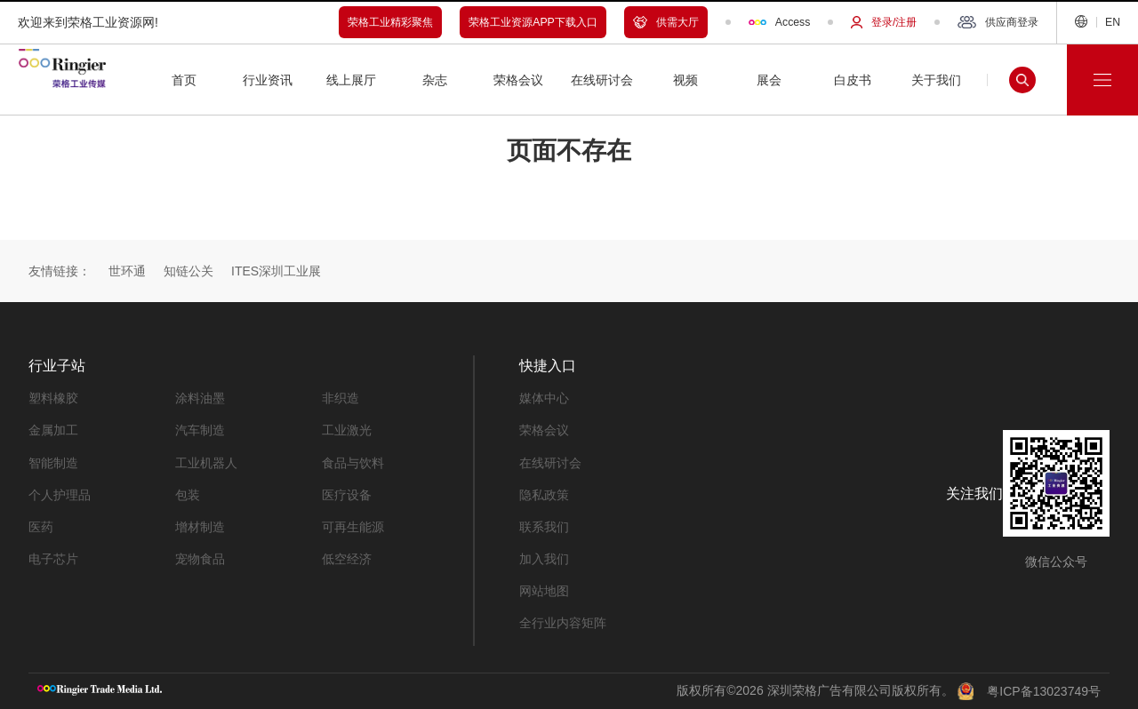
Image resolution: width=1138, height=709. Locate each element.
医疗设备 (347, 494)
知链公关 (188, 271)
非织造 (340, 398)
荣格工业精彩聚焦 (390, 22)
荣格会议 (544, 430)
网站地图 (544, 590)
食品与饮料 (353, 462)
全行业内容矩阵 (562, 622)
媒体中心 (544, 398)
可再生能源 (353, 526)
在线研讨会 (550, 462)
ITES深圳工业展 (276, 271)
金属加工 (53, 430)
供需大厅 (666, 22)
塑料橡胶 (53, 398)
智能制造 (53, 462)
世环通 (127, 271)
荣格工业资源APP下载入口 (533, 22)
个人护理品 (59, 494)
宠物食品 (200, 558)
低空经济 (347, 558)
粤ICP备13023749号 (1044, 691)
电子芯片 (53, 558)
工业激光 (347, 430)
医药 (40, 526)
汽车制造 (200, 430)
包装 (187, 494)
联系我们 (544, 526)
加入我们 (544, 558)
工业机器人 (206, 462)
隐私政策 (544, 494)
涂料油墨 (200, 398)
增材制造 (200, 526)
